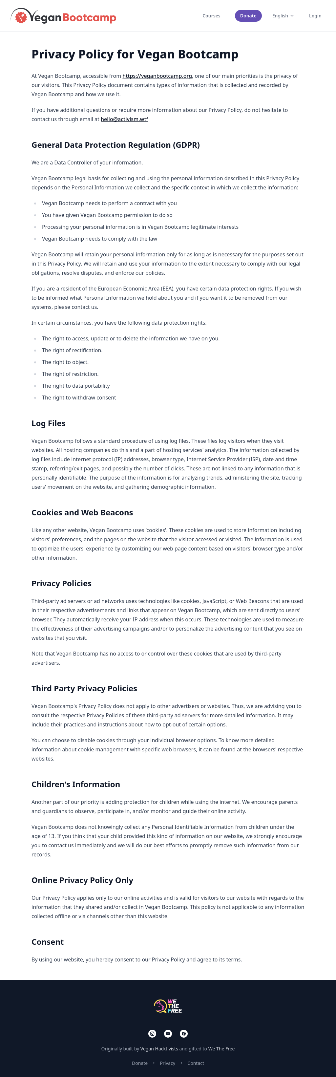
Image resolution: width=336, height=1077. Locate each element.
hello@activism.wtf (124, 119)
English (283, 15)
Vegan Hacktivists (159, 1048)
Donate (248, 15)
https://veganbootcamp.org (157, 75)
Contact (195, 1063)
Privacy (167, 1063)
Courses (211, 15)
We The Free (221, 1048)
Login (315, 15)
